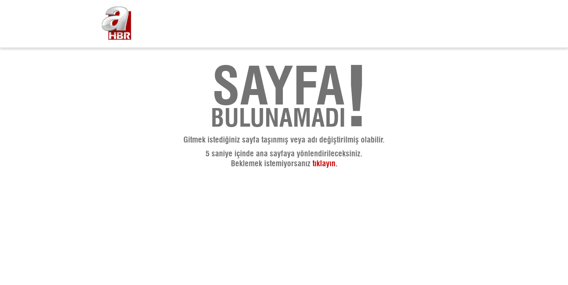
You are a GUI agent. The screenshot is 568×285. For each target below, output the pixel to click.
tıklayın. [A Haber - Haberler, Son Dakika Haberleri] (325, 164)
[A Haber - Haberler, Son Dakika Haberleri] (116, 24)
